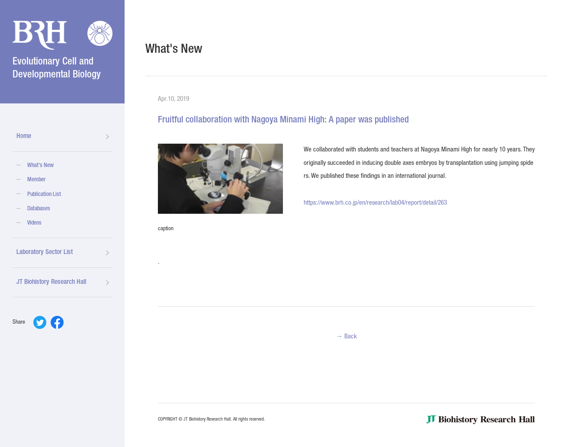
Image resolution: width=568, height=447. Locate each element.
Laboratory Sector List (44, 252)
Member (36, 180)
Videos (34, 223)
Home (23, 136)
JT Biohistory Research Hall (51, 282)
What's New (40, 166)
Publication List (44, 195)
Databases (38, 209)
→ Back (346, 337)
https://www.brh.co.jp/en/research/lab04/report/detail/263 (375, 203)
